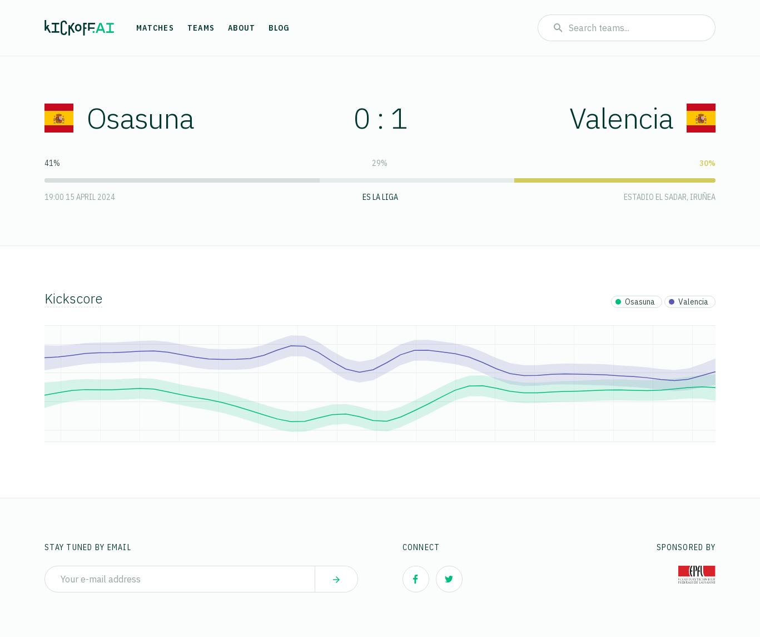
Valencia (642, 117)
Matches (155, 28)
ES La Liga (380, 197)
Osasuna (119, 117)
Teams (201, 28)
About (241, 28)
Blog (279, 28)
